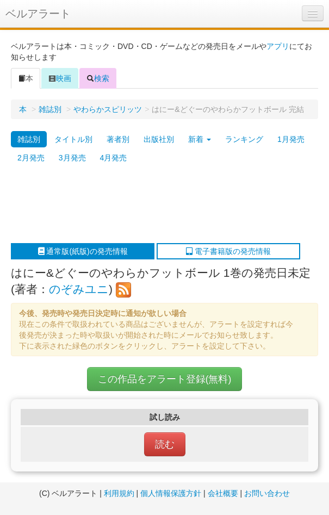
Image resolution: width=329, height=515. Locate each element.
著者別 (118, 139)
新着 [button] (199, 139)
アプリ (277, 46)
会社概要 (223, 493)
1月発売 (291, 139)
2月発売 (31, 157)
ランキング (244, 139)
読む (165, 444)
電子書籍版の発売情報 (228, 251)
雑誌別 (50, 109)
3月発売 (72, 157)
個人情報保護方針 (170, 493)
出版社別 (159, 139)
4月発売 (113, 157)
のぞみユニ (79, 289)
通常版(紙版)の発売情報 (83, 251)
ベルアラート (38, 14)
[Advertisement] (159, 205)
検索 (97, 78)
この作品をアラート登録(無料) (165, 379)
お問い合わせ (267, 493)
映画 (59, 78)
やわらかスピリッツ (107, 109)
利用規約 (119, 493)
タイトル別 (73, 139)
